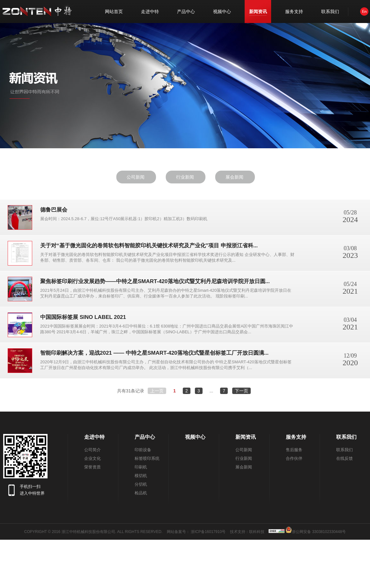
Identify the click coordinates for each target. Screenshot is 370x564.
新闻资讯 (258, 11)
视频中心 (222, 11)
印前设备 (143, 449)
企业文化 (92, 458)
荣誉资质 (92, 467)
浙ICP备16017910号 (208, 531)
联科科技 (256, 531)
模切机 (141, 475)
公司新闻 (135, 177)
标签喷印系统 (147, 458)
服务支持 (294, 11)
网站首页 (114, 11)
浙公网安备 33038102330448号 (315, 530)
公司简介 (92, 449)
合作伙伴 (294, 458)
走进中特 (150, 11)
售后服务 (294, 449)
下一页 (241, 390)
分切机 (141, 484)
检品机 (141, 493)
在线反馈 (344, 458)
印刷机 (141, 467)
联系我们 (330, 11)
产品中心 (186, 11)
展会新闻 (234, 177)
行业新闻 (185, 177)
